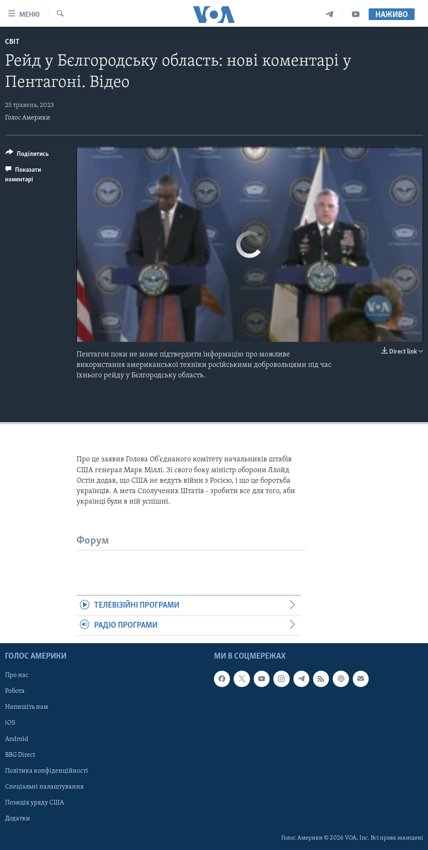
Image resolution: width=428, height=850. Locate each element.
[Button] (27, 155)
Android (16, 739)
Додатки (17, 818)
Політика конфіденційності (46, 771)
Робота (15, 691)
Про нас (16, 675)
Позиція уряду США (34, 802)
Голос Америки (27, 118)
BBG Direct (20, 755)
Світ (12, 42)
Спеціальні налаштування (44, 787)
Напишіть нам (26, 707)
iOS (10, 723)
